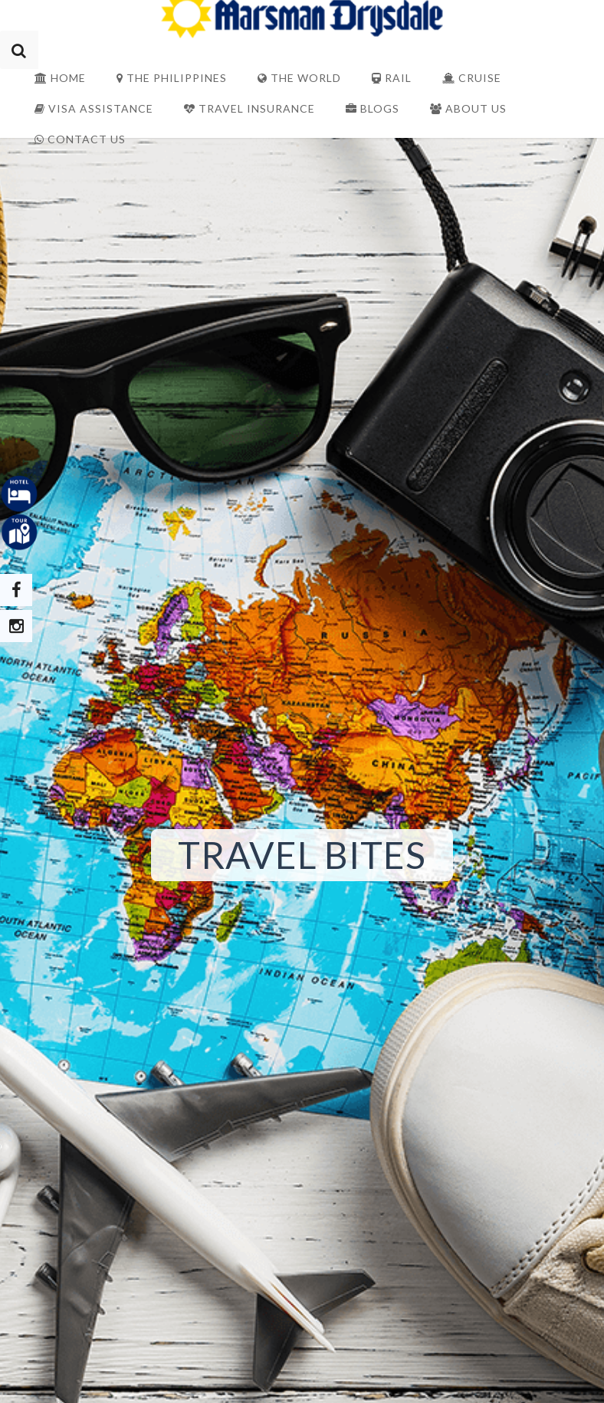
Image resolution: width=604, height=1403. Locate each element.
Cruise (471, 77)
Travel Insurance (249, 108)
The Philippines (172, 77)
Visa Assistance (93, 108)
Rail (392, 77)
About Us (468, 108)
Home (60, 77)
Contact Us (80, 139)
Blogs (372, 108)
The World (299, 77)
